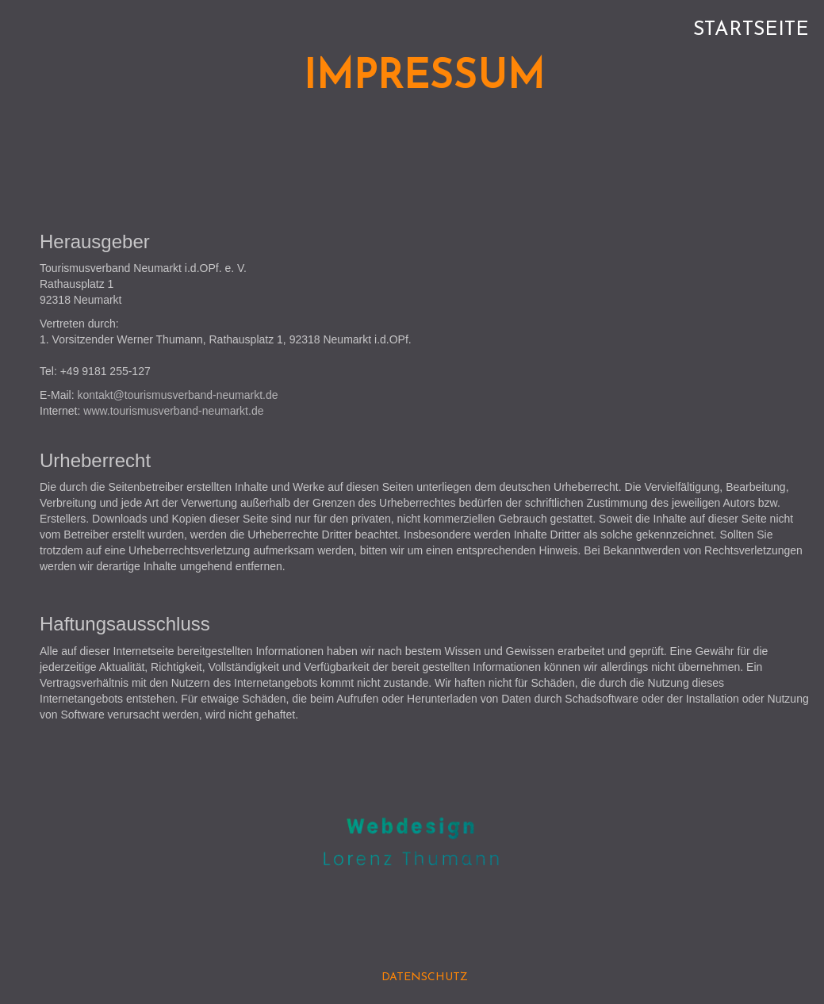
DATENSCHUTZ (424, 977)
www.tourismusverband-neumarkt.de (173, 410)
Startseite (751, 30)
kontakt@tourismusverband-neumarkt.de (177, 395)
